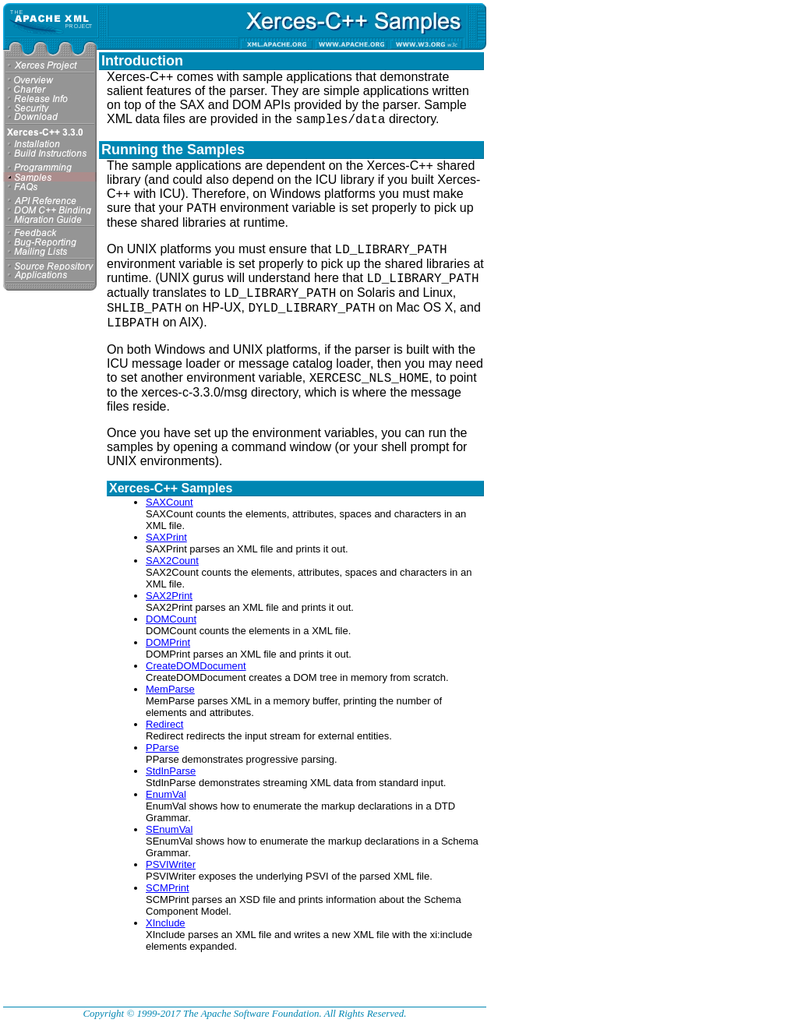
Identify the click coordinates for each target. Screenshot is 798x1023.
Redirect (164, 724)
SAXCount (169, 502)
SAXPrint (166, 537)
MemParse (170, 689)
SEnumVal (169, 829)
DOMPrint (168, 642)
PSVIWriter (171, 864)
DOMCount (171, 619)
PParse (162, 747)
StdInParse (171, 771)
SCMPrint (167, 888)
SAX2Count (172, 560)
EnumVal (166, 794)
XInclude (165, 923)
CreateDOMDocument (196, 666)
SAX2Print (169, 595)
